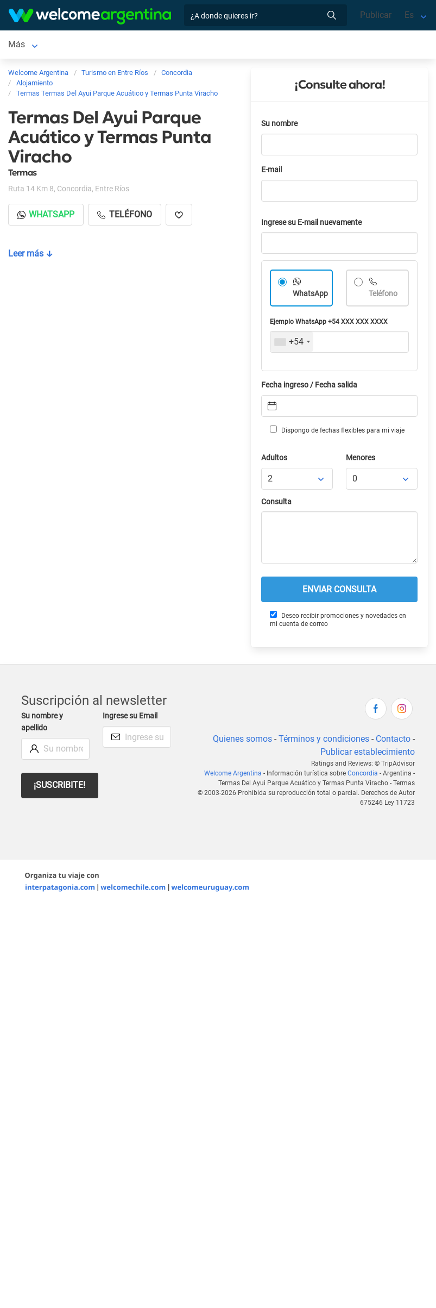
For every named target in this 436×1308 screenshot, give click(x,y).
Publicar (375, 15)
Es (409, 15)
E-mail (271, 172)
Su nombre (279, 125)
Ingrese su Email (130, 718)
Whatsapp (45, 216)
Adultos (274, 460)
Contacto (393, 741)
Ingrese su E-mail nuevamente (311, 224)
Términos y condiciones (324, 741)
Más (245, 45)
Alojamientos (92, 45)
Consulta (276, 504)
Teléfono (383, 296)
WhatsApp (310, 296)
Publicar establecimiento (367, 754)
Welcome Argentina (233, 775)
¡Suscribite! (59, 787)
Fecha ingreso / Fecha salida (309, 387)
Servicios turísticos (188, 45)
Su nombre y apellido (42, 724)
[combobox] (291, 344)
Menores (360, 460)
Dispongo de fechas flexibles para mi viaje (337, 432)
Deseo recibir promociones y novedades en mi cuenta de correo (338, 621)
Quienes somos (242, 741)
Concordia (27, 45)
